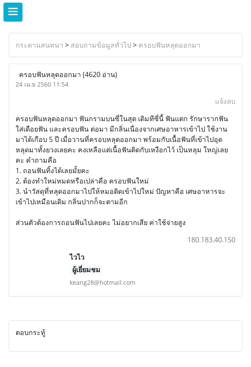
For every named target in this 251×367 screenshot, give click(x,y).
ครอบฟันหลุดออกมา (169, 45)
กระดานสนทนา (39, 45)
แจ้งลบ (225, 101)
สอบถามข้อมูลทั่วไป (101, 45)
